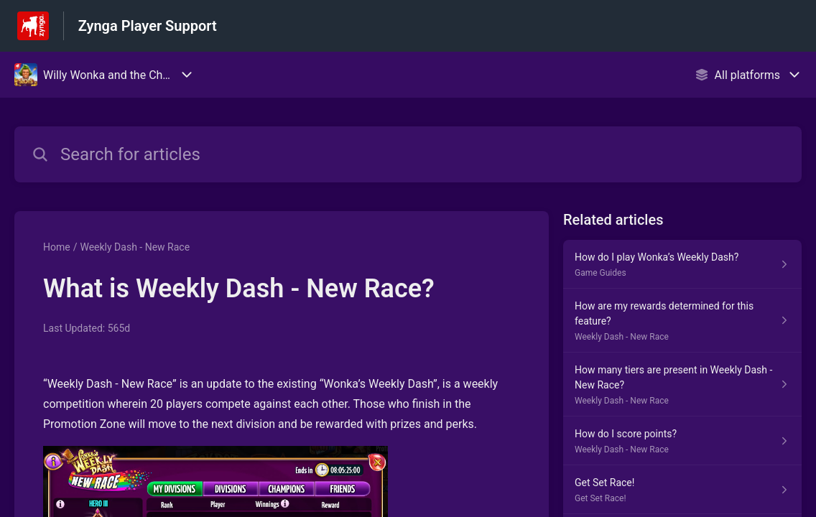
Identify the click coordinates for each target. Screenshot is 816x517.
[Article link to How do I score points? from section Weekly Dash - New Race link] (682, 440)
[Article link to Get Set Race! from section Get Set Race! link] (682, 489)
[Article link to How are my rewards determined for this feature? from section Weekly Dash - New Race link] (682, 321)
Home (56, 247)
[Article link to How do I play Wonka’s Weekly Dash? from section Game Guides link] (682, 264)
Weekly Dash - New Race (135, 247)
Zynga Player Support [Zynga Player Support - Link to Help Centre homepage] (147, 25)
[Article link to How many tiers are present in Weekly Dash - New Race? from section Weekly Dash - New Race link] (682, 384)
